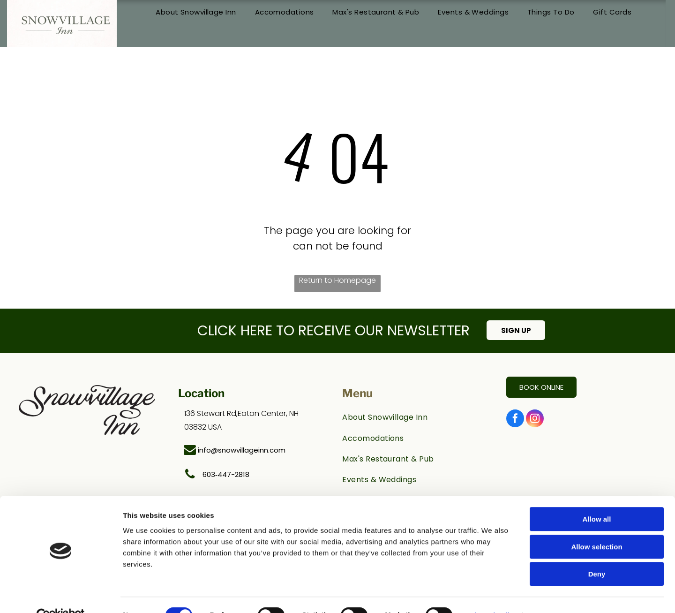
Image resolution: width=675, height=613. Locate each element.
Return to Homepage (337, 280)
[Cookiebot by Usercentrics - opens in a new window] (61, 595)
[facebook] (515, 419)
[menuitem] (195, 12)
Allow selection (596, 526)
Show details (492, 594)
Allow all (597, 498)
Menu (357, 393)
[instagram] (535, 419)
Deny (597, 553)
